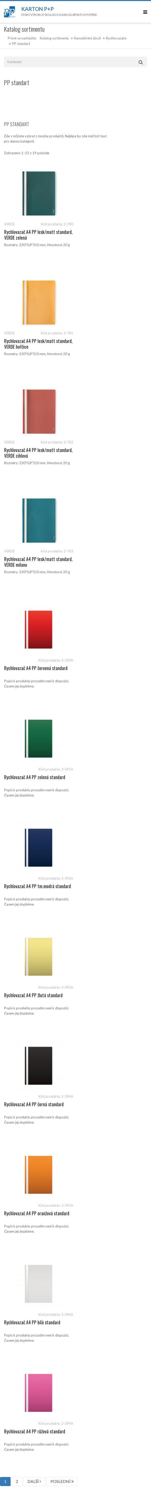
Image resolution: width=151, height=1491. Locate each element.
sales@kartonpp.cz (29, 1248)
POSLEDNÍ (62, 827)
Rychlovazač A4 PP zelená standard (110, 450)
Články (9, 1119)
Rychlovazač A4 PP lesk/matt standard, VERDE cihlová (29, 344)
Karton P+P (37, 9)
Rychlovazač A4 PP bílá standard (32, 777)
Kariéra (9, 1166)
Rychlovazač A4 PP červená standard (35, 450)
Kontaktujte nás (16, 1131)
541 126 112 (50, 1243)
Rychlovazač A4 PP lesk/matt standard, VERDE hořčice (105, 234)
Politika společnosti (19, 1213)
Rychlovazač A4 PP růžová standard (110, 777)
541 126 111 (27, 1243)
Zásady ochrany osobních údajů (27, 1178)
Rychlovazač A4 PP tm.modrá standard (37, 559)
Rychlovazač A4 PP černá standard (34, 668)
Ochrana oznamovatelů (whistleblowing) (34, 1201)
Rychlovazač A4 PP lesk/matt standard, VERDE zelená (29, 234)
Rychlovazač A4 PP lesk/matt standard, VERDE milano (105, 344)
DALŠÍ (34, 827)
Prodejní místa (15, 1154)
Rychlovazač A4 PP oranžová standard (112, 668)
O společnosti (14, 1143)
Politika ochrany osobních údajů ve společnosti (39, 1189)
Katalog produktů (17, 1107)
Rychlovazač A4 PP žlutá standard (109, 559)
